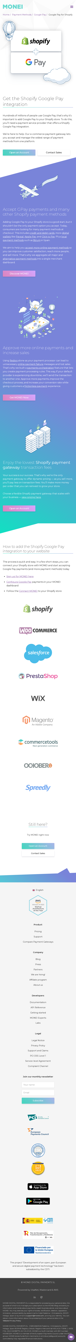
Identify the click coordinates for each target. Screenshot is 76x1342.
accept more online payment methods (47, 247)
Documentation (38, 1002)
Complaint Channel (38, 1066)
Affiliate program (38, 980)
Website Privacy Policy (12, 1321)
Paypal (20, 236)
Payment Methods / (22, 14)
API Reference (38, 1007)
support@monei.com (35, 1316)
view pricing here (31, 497)
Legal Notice (38, 1040)
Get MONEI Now (19, 397)
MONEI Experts (38, 1018)
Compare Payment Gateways (38, 942)
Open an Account (19, 152)
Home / (7, 14)
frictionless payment (35, 386)
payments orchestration (40, 368)
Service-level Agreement (38, 1061)
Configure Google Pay (19, 582)
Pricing (38, 931)
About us (38, 985)
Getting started (38, 1012)
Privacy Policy (38, 1045)
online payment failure (30, 364)
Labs (38, 1023)
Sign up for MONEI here (20, 576)
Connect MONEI (28, 591)
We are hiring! (38, 974)
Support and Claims (38, 1050)
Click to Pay (48, 236)
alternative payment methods (20, 258)
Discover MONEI (19, 273)
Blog (38, 959)
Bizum (36, 240)
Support (38, 936)
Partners (38, 969)
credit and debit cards (42, 233)
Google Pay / (40, 14)
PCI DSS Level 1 (38, 1056)
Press (38, 964)
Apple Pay (30, 236)
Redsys (14, 360)
